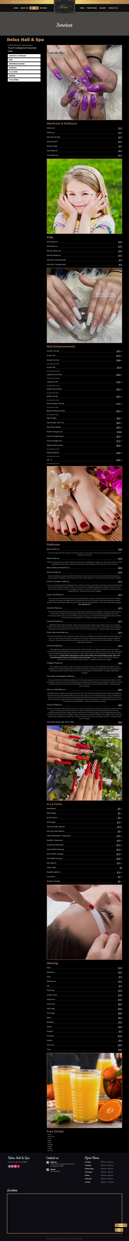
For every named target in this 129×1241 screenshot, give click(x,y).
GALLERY (103, 8)
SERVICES (34, 8)
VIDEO (82, 8)
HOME (16, 8)
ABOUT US (24, 8)
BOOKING (43, 8)
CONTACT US (113, 8)
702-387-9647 (55, 1171)
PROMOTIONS (92, 8)
